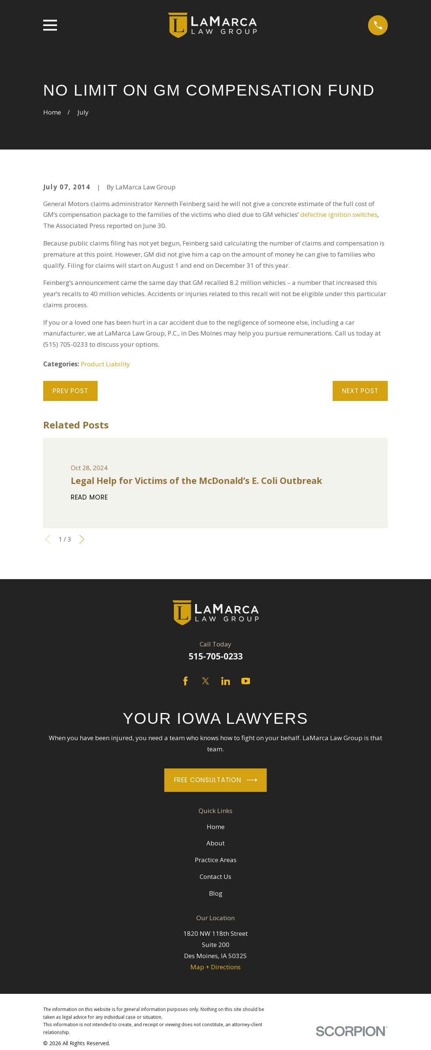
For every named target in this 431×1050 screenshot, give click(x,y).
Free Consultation (215, 780)
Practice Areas (216, 859)
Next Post (360, 390)
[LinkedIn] (225, 681)
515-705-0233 (215, 656)
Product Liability (105, 364)
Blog (215, 893)
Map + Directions (215, 967)
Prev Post (70, 390)
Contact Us (215, 876)
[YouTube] (245, 681)
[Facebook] (185, 681)
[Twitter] (205, 681)
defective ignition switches (338, 214)
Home (216, 826)
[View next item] (81, 539)
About (215, 843)
